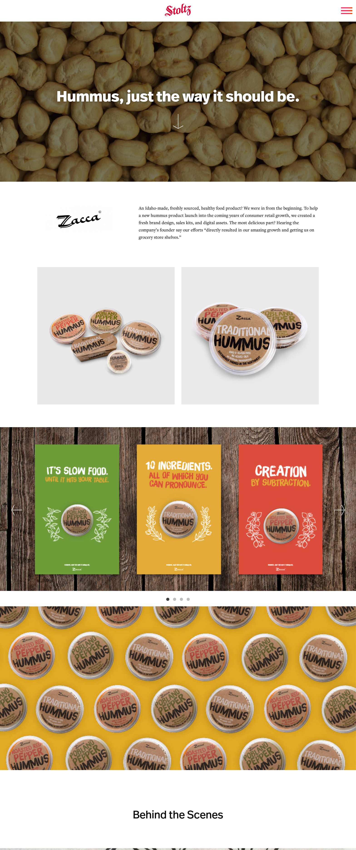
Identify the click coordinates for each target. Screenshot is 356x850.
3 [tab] (181, 599)
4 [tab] (188, 599)
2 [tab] (174, 599)
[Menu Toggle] (346, 10)
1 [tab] (168, 599)
